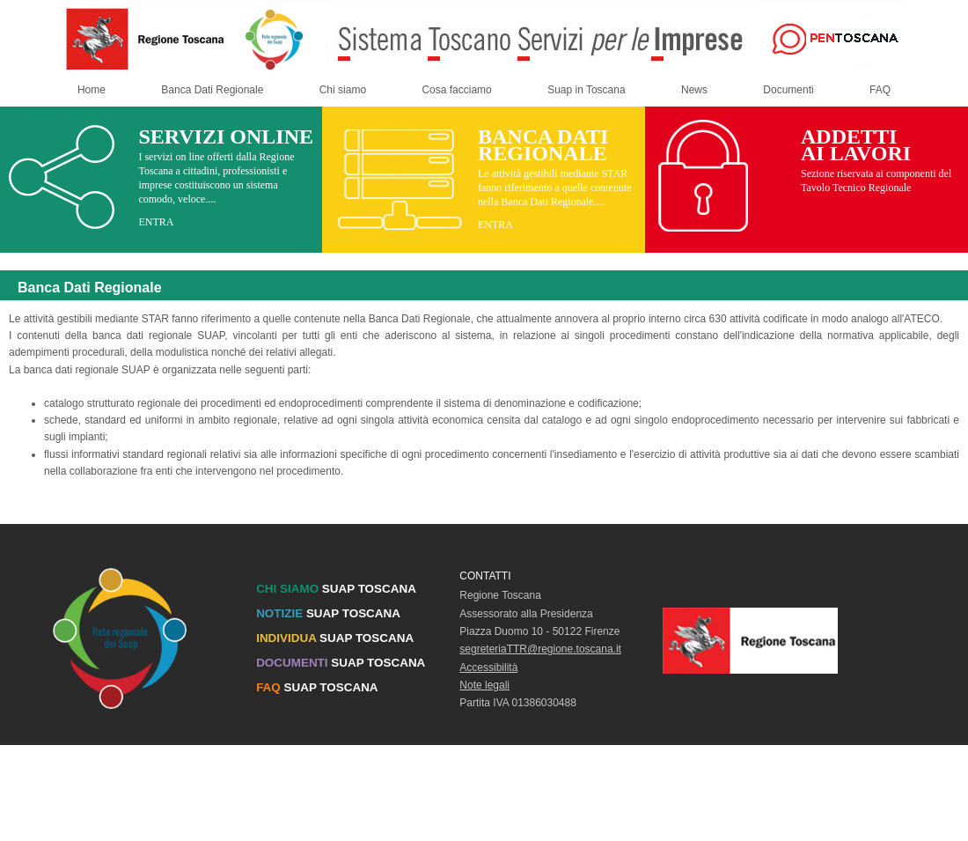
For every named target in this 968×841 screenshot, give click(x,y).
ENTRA (155, 222)
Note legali (484, 685)
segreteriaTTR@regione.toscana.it (540, 649)
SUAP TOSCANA (336, 588)
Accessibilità (488, 667)
